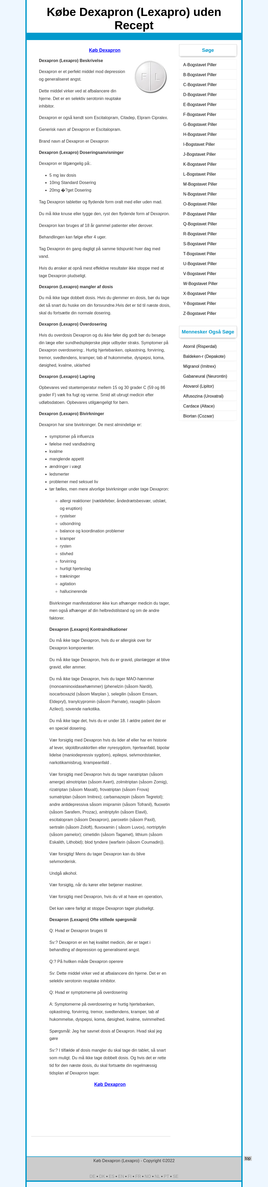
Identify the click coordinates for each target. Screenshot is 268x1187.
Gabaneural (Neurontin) (205, 376)
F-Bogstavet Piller (199, 114)
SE (175, 1176)
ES (111, 1176)
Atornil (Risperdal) (200, 346)
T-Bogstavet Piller (199, 254)
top (247, 1158)
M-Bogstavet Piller (200, 184)
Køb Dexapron (104, 50)
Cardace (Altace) (199, 406)
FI (129, 1176)
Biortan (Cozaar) (198, 416)
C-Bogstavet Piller (200, 84)
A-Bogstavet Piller (199, 65)
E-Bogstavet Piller (199, 104)
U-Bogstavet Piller (200, 263)
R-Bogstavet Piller (200, 234)
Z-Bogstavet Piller (199, 313)
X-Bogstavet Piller (199, 293)
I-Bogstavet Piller (199, 144)
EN (121, 1176)
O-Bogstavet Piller (200, 204)
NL (157, 1176)
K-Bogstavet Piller (199, 164)
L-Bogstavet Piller (199, 174)
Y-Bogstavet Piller (199, 303)
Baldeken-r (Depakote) (204, 356)
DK (102, 1176)
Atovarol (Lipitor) (198, 386)
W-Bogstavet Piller (200, 283)
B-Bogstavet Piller (199, 75)
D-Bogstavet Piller (200, 94)
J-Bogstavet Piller (199, 154)
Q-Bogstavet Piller (200, 224)
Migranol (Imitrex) (199, 366)
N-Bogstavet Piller (200, 194)
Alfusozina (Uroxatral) (203, 396)
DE (92, 1176)
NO (148, 1176)
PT (166, 1176)
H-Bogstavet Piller (200, 134)
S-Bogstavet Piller (199, 244)
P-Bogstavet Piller (199, 214)
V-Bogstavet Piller (199, 273)
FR (138, 1176)
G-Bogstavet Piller (200, 124)
